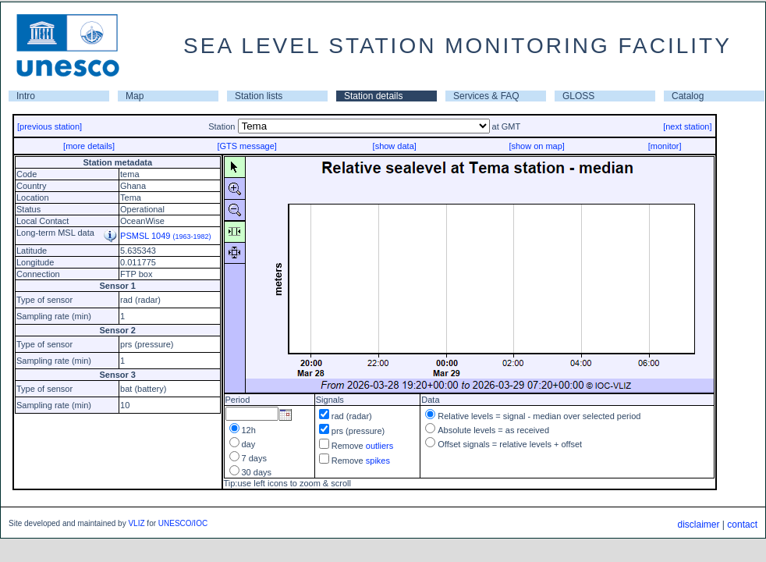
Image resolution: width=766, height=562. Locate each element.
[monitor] (665, 146)
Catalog (688, 96)
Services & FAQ (486, 96)
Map (135, 96)
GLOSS (578, 96)
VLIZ (136, 523)
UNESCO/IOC (182, 523)
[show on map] (537, 146)
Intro (25, 96)
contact (742, 524)
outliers (379, 445)
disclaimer (698, 524)
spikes (378, 460)
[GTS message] (246, 146)
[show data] (395, 146)
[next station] (687, 126)
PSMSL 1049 (165, 235)
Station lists (258, 96)
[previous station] (49, 126)
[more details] (89, 146)
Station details (373, 96)
